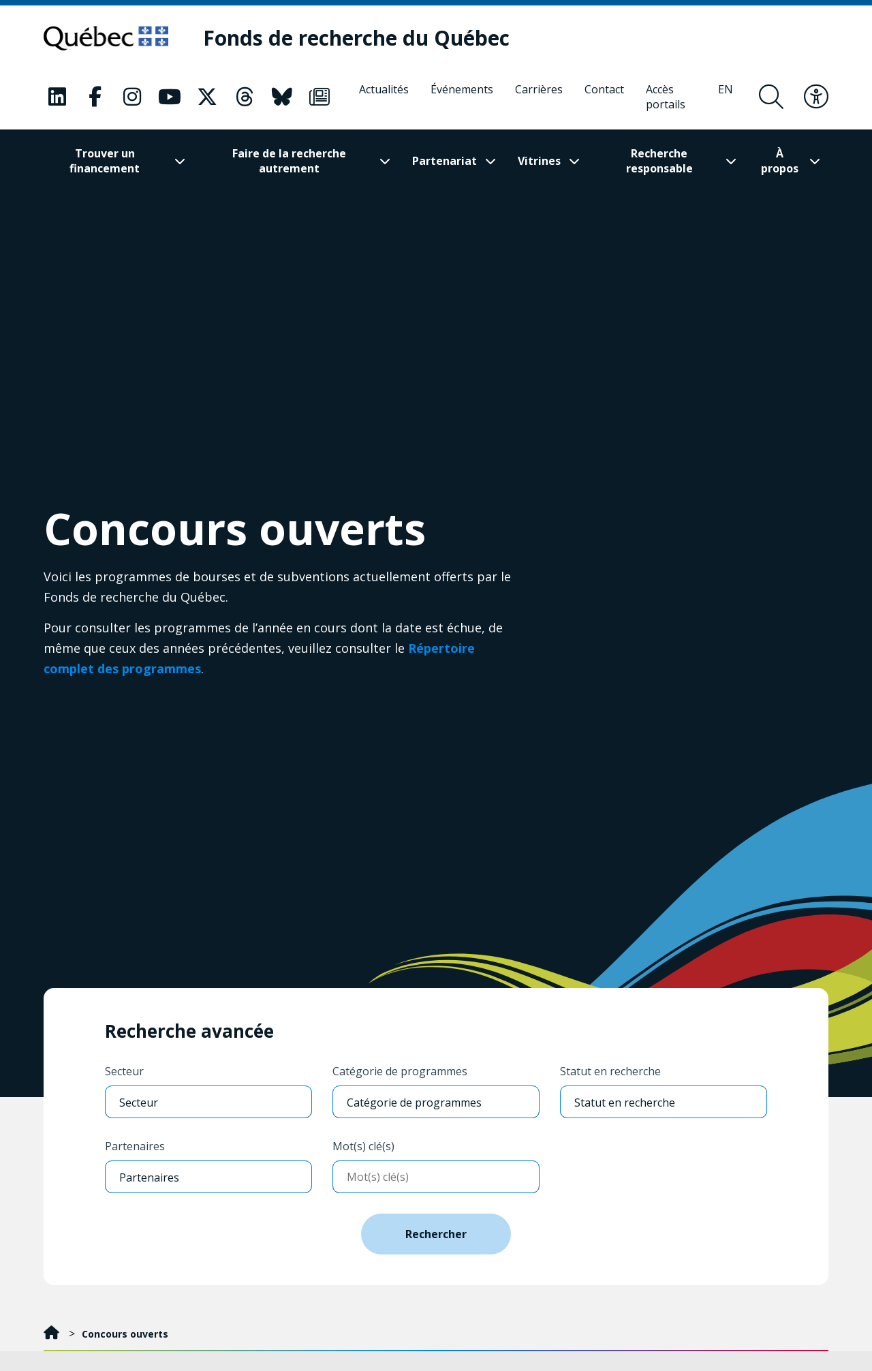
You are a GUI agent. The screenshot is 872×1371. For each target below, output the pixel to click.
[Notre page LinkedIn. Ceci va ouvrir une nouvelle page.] (57, 96)
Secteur (124, 1071)
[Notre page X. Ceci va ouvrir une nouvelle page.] (207, 96)
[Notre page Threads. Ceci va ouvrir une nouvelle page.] (244, 96)
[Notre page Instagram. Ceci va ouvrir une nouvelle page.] (132, 96)
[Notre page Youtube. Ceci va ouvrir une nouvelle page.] (169, 96)
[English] (725, 97)
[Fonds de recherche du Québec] (357, 38)
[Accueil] (53, 1333)
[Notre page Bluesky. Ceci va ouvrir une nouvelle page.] (282, 96)
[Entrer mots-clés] (436, 1176)
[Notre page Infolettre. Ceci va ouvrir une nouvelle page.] (319, 96)
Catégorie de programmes (399, 1071)
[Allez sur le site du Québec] (107, 38)
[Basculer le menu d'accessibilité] (816, 96)
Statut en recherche (610, 1071)
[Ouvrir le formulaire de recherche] (771, 96)
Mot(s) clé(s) (363, 1146)
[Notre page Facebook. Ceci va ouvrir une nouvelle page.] (94, 96)
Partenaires (135, 1146)
